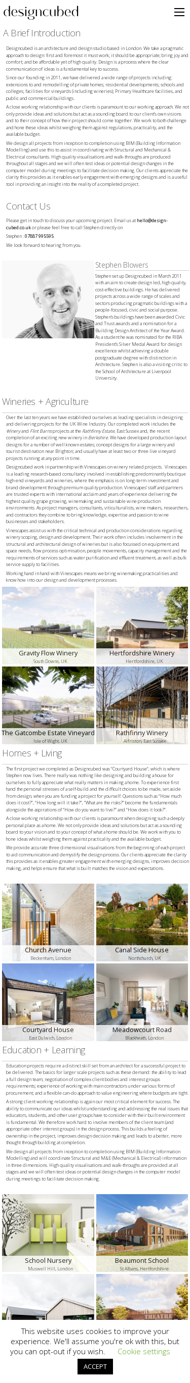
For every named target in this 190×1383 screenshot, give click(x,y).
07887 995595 (39, 236)
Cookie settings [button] (144, 1351)
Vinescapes (95, 467)
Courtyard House (129, 768)
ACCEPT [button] (95, 1366)
